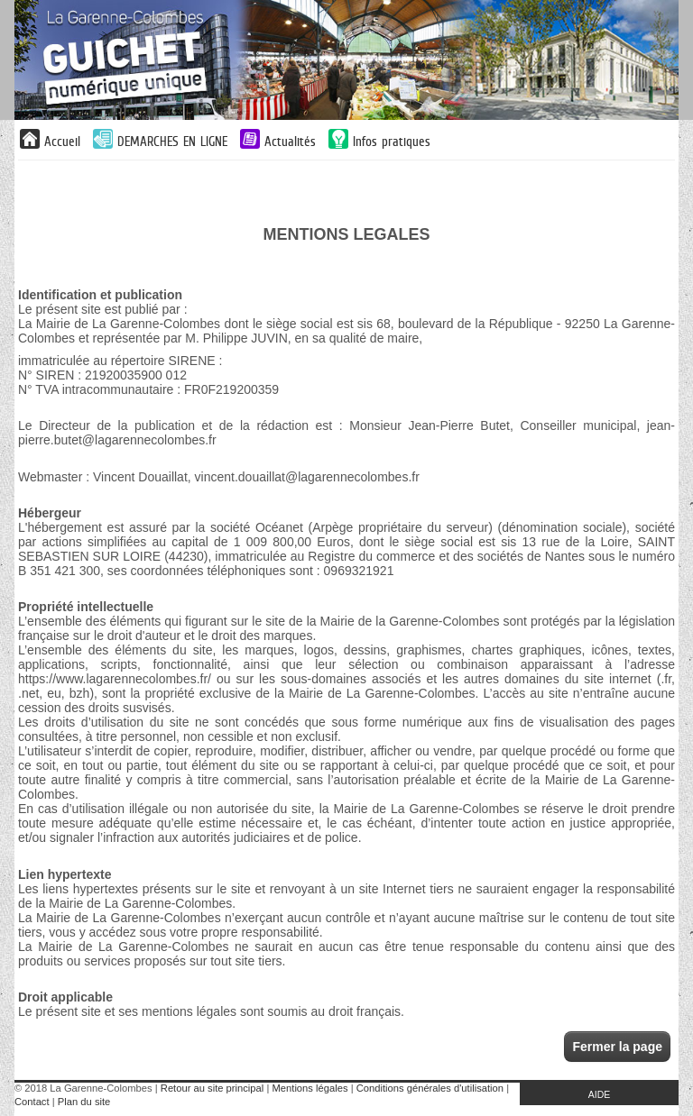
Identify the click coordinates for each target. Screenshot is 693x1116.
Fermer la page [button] (617, 1046)
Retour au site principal (212, 1088)
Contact (32, 1101)
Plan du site (84, 1101)
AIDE (599, 1094)
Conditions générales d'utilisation (430, 1088)
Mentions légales (310, 1088)
